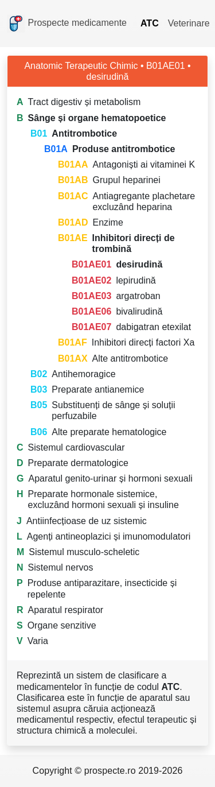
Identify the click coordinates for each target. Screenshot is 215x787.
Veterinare (189, 23)
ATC (149, 23)
